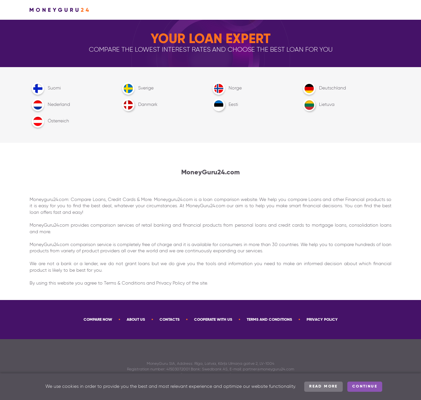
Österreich (49, 121)
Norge (226, 88)
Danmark (139, 105)
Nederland (50, 105)
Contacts (170, 320)
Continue (364, 386)
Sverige (137, 88)
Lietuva (317, 105)
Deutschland (323, 88)
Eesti (224, 105)
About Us (136, 320)
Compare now (98, 320)
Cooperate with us (213, 320)
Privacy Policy (322, 320)
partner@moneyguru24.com (268, 369)
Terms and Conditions (269, 320)
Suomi (45, 88)
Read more (323, 386)
